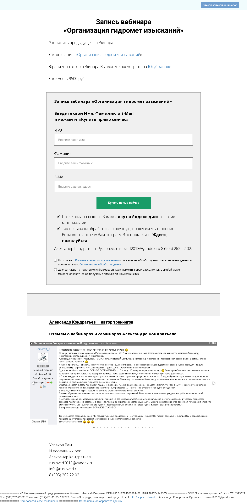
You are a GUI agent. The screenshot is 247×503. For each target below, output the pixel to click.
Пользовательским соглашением (97, 260)
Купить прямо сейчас (123, 203)
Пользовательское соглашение (39, 501)
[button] (33, 383)
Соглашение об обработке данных (100, 501)
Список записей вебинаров (220, 5)
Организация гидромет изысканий (108, 54)
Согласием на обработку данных (101, 264)
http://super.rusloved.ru (144, 497)
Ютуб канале (159, 66)
